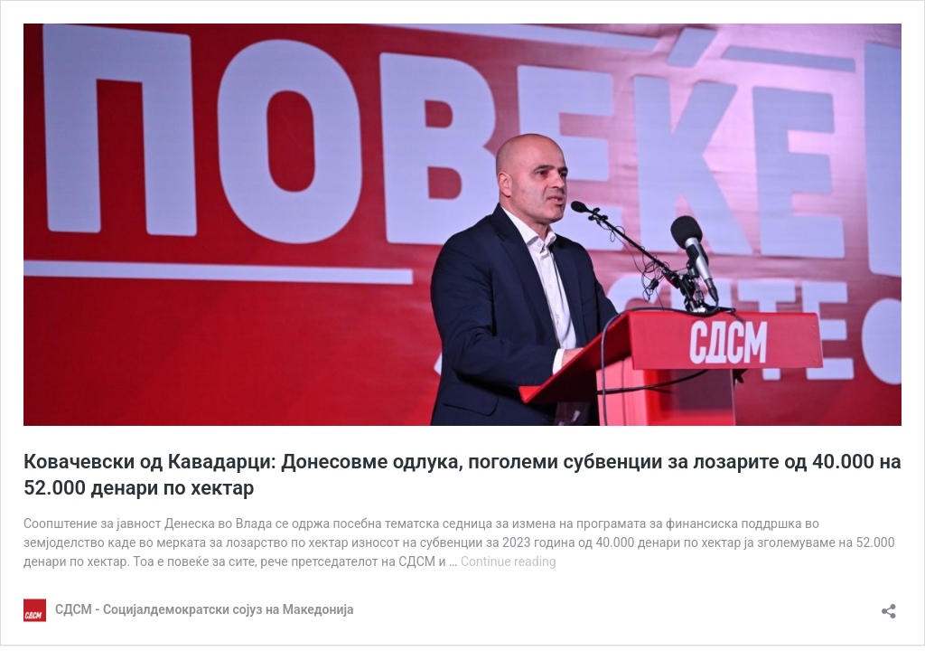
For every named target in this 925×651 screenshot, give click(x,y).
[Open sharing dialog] (889, 605)
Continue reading (508, 561)
